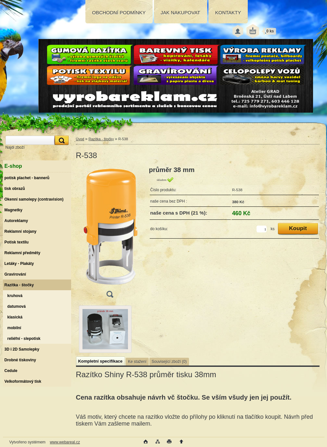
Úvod (80, 139)
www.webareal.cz (65, 442)
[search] (61, 140)
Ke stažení (137, 361)
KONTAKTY (228, 12)
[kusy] (262, 229)
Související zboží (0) (169, 361)
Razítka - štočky (101, 139)
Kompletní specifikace (100, 361)
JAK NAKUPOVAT (180, 12)
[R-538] (110, 234)
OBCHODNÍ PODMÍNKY (119, 12)
